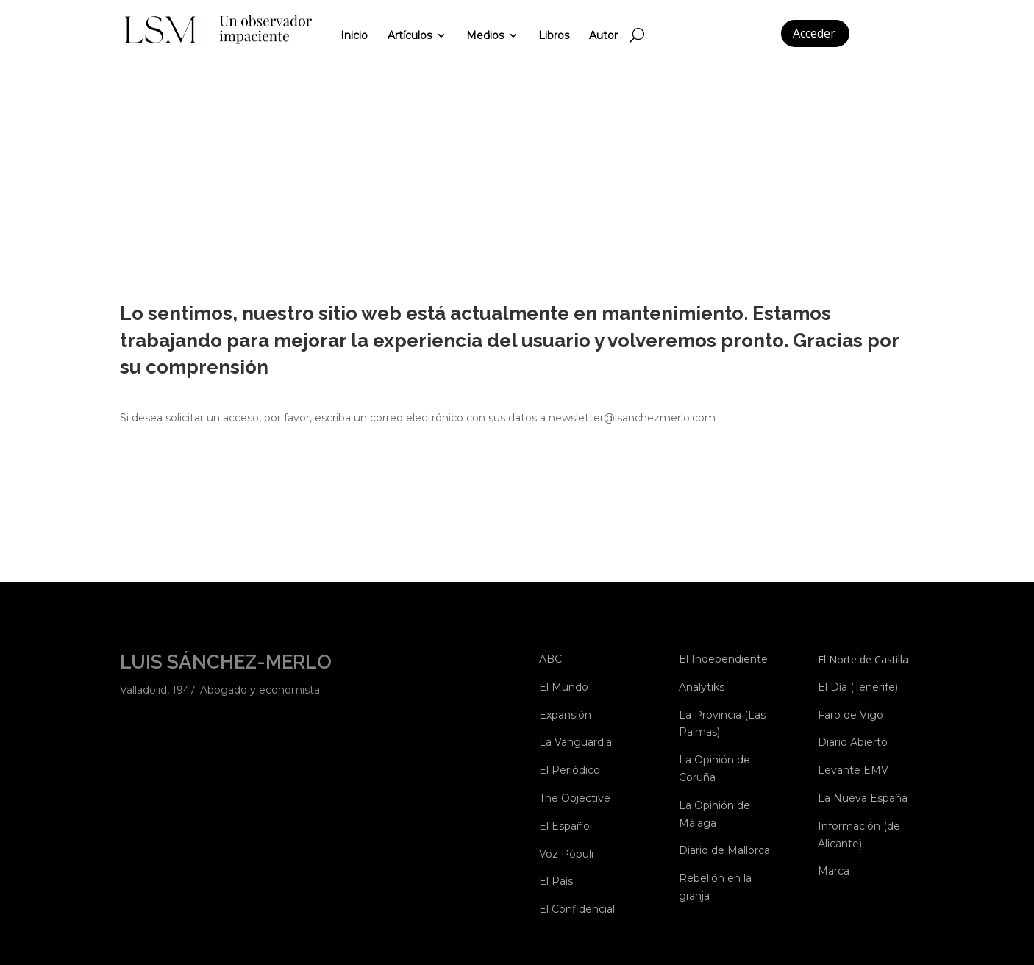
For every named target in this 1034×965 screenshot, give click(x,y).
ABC (550, 659)
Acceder (814, 33)
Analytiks (701, 687)
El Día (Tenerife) (858, 687)
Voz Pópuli (566, 854)
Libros (553, 35)
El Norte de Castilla (863, 659)
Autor (603, 35)
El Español (565, 826)
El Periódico (569, 770)
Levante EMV (853, 770)
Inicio (354, 35)
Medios (485, 35)
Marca (833, 870)
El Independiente (723, 659)
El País (556, 881)
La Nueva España (863, 798)
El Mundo (563, 687)
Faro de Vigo (850, 715)
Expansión (565, 715)
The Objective (574, 798)
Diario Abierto (853, 742)
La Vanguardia (575, 742)
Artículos (410, 35)
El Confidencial (577, 909)
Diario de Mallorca (724, 850)
